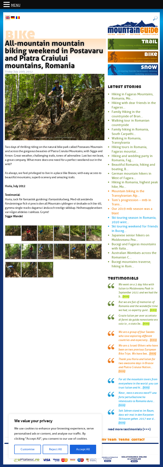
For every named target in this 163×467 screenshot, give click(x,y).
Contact (138, 439)
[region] (55, 436)
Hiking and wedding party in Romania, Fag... (132, 158)
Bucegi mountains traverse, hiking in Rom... (131, 264)
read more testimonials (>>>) (129, 428)
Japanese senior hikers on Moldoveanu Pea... (130, 237)
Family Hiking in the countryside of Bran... (127, 114)
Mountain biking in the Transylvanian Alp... (128, 193)
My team (109, 439)
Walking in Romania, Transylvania (126, 140)
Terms (123, 439)
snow (149, 67)
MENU (15, 5)
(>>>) (125, 296)
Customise (28, 449)
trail (149, 41)
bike (150, 54)
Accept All (83, 449)
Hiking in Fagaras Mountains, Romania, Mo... (132, 96)
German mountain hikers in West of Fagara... (131, 175)
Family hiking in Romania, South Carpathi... (130, 131)
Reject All (55, 449)
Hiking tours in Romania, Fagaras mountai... (129, 149)
